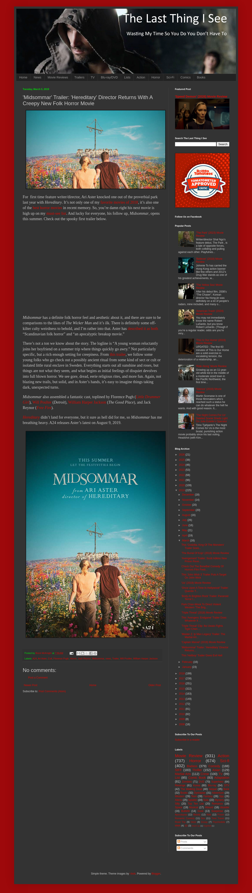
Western (180, 796)
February (187, 662)
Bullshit (185, 811)
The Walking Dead (191, 789)
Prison (220, 814)
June (185, 525)
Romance (217, 803)
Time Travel (217, 818)
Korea (196, 785)
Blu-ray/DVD (109, 77)
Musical (193, 807)
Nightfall (207, 826)
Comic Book (197, 777)
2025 (182, 459)
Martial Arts (183, 774)
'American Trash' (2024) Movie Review (210, 312)
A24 (35, 658)
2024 (182, 464)
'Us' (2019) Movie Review (196, 582)
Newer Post (30, 685)
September (188, 510)
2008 (182, 724)
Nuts (206, 800)
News (37, 77)
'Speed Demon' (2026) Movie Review (201, 96)
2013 (182, 698)
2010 (182, 714)
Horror (156, 77)
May (185, 530)
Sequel (213, 789)
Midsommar (98, 658)
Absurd (209, 807)
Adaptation (221, 777)
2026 (182, 454)
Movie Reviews (58, 77)
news (108, 658)
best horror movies (47, 208)
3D (186, 825)
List (177, 777)
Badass (192, 766)
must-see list (56, 213)
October (187, 504)
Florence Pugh (61, 658)
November (188, 499)
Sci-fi (224, 760)
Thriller (197, 770)
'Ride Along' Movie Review (211, 366)
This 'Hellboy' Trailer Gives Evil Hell (201, 655)
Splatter (192, 800)
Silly (177, 803)
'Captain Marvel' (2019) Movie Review (203, 642)
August (186, 515)
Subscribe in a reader (187, 739)
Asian (216, 770)
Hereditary (31, 417)
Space (178, 807)
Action (141, 77)
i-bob (133, 873)
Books (201, 77)
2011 (182, 708)
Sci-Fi (170, 77)
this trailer (118, 354)
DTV (226, 785)
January (187, 667)
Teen (194, 796)
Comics (185, 77)
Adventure (218, 792)
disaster (224, 807)
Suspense (217, 811)
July (184, 520)
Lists (127, 77)
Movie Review (189, 755)
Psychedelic (219, 822)
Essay (204, 822)
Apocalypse (181, 814)
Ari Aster (42, 658)
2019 (182, 490)
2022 (182, 475)
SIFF (178, 770)
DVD (201, 781)
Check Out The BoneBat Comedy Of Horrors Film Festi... (202, 568)
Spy (221, 796)
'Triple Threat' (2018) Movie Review (201, 612)
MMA (177, 825)
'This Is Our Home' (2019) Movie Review (211, 342)
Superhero (217, 781)
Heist (193, 822)
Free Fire (44, 408)
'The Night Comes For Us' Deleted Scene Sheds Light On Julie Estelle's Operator (211, 418)
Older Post (155, 685)
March (186, 540)
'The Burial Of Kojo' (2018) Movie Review (205, 553)
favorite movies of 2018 (119, 202)
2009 (182, 719)
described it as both (143, 328)
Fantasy (208, 796)
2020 (182, 485)
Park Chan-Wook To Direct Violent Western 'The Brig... (201, 606)
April (185, 535)
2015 (182, 688)
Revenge (180, 785)
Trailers (79, 77)
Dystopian (199, 792)
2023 (182, 469)
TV (93, 77)
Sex (203, 818)
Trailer (115, 658)
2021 (182, 480)
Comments (185, 848)
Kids (209, 814)
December (188, 494)
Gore (201, 811)
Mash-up (196, 826)
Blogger (156, 873)
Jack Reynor (84, 658)
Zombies (187, 781)
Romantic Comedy (185, 818)
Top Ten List (196, 803)
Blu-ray (212, 785)
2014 (182, 693)
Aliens (178, 800)
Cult (50, 658)
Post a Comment (38, 677)
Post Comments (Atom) (52, 691)
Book (226, 789)
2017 (182, 678)
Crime (204, 774)
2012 (182, 703)
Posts (182, 841)
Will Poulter (42, 402)
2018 (182, 673)
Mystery (219, 800)
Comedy (214, 766)
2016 (182, 683)
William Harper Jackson (87, 402)
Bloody (196, 814)
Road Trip (180, 822)
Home (23, 77)
